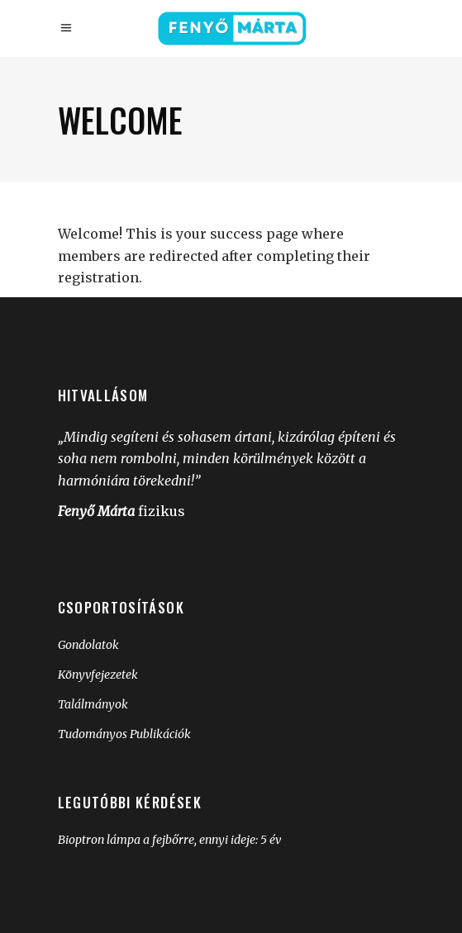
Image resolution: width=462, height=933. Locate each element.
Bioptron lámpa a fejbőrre (126, 839)
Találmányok (93, 704)
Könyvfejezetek (98, 674)
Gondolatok (88, 644)
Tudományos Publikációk (124, 734)
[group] (231, 686)
